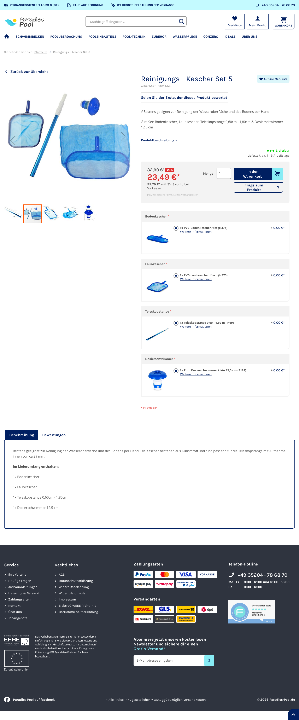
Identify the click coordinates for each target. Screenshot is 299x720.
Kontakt (14, 606)
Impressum (67, 599)
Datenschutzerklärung (76, 581)
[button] (12, 140)
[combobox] (136, 21)
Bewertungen (54, 435)
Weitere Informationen (196, 232)
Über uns (15, 612)
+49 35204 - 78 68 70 (262, 575)
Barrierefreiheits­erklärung (78, 612)
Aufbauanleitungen (22, 587)
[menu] (149, 38)
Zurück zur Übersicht (29, 71)
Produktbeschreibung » (159, 140)
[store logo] (24, 21)
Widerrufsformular (73, 593)
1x (231, 228)
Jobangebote (17, 618)
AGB (62, 574)
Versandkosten (189, 194)
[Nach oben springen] (293, 714)
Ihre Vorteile (17, 574)
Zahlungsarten (19, 599)
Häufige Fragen (19, 581)
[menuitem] (8, 38)
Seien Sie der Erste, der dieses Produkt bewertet (184, 97)
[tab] (21, 435)
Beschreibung (21, 435)
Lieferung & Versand (23, 593)
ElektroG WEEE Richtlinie (77, 606)
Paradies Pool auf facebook (29, 700)
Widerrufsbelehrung (74, 587)
